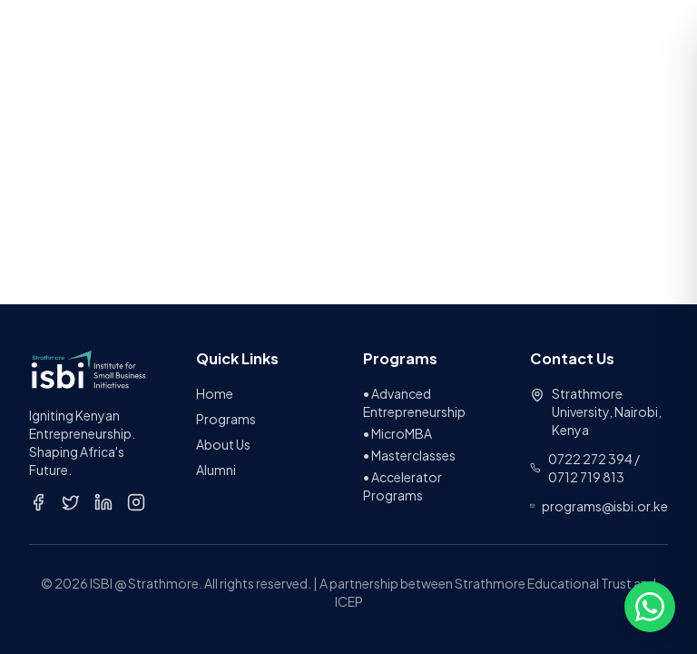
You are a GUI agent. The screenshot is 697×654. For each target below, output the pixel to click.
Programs (226, 419)
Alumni (216, 469)
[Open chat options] (649, 606)
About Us (223, 444)
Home (214, 393)
